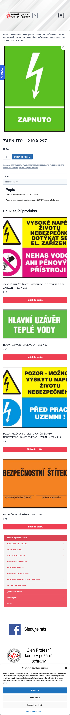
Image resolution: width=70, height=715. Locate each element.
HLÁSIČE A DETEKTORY (36, 555)
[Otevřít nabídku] (61, 15)
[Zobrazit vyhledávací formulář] (35, 15)
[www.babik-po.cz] (18, 15)
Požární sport (35, 597)
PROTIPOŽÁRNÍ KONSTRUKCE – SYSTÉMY (36, 579)
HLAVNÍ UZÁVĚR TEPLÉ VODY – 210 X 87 (25, 345)
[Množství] (7, 156)
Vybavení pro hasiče (35, 591)
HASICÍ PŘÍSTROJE (36, 549)
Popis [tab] (7, 176)
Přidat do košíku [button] (35, 300)
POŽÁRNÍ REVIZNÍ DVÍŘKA (17, 562)
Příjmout (35, 690)
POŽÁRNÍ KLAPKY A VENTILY (18, 574)
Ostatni (35, 603)
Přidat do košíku (22, 156)
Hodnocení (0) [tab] (11, 182)
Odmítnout (35, 698)
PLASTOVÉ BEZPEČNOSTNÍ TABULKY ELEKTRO (47, 165)
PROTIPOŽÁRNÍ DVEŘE (16, 568)
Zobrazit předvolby (35, 705)
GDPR (40, 711)
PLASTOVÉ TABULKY (10, 168)
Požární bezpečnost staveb (28, 168)
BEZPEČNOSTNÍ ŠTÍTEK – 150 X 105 (22, 514)
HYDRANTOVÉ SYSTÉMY (36, 585)
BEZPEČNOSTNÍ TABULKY (20, 165)
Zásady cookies (31, 711)
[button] (66, 668)
